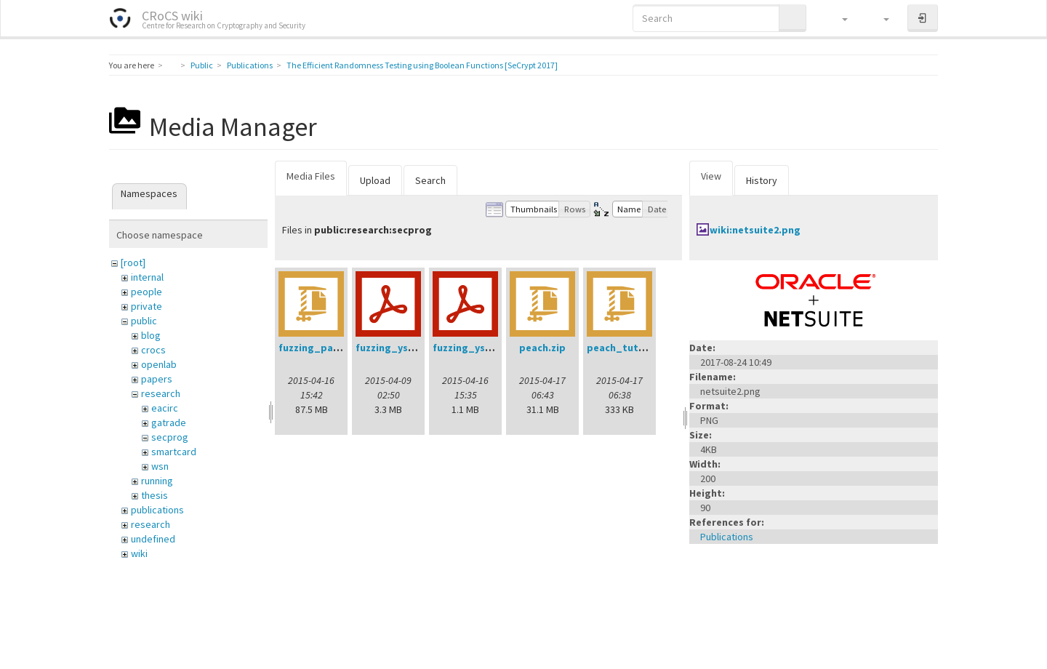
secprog (169, 437)
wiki (139, 553)
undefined (153, 538)
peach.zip (542, 347)
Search (430, 180)
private (146, 306)
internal (147, 277)
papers (156, 378)
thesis (154, 495)
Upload (375, 180)
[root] (133, 262)
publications (157, 509)
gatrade (168, 422)
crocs (153, 349)
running (157, 480)
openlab (159, 364)
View (711, 176)
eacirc (164, 407)
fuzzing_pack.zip (319, 347)
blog (151, 335)
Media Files (310, 176)
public (144, 320)
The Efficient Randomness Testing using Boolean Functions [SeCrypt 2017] (422, 65)
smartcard (173, 451)
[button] (838, 18)
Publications (250, 65)
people (146, 291)
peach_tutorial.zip (632, 347)
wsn (160, 466)
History (761, 180)
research (160, 393)
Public (201, 65)
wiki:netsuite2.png (755, 229)
